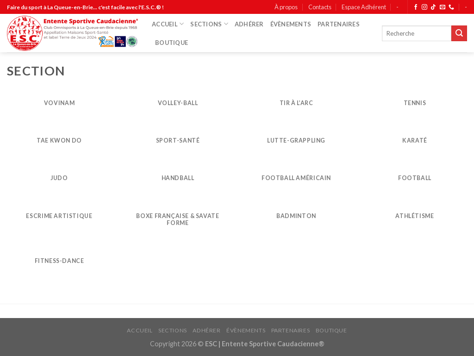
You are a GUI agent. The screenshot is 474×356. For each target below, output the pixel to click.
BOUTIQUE (171, 42)
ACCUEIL (168, 23)
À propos (286, 7)
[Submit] (459, 33)
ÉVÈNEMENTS (291, 24)
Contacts (319, 7)
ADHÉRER (249, 24)
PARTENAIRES (339, 24)
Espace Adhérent (364, 7)
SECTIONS (209, 23)
